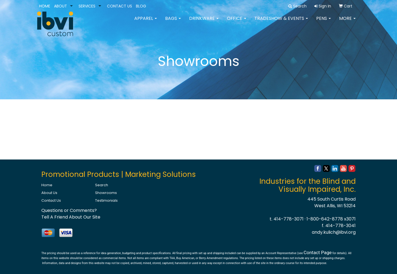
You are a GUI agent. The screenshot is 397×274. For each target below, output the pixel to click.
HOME (44, 6)
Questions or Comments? (69, 210)
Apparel (145, 22)
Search (101, 185)
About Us (49, 192)
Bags (173, 22)
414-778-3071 (288, 219)
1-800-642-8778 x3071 (331, 219)
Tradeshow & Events (281, 22)
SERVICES (87, 6)
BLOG (141, 6)
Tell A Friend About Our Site (70, 217)
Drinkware (204, 22)
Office (236, 22)
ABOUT (60, 6)
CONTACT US (119, 6)
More (347, 22)
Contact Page (318, 252)
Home (46, 185)
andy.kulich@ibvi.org (334, 232)
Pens (323, 22)
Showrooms (106, 192)
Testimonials (106, 200)
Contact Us (51, 200)
